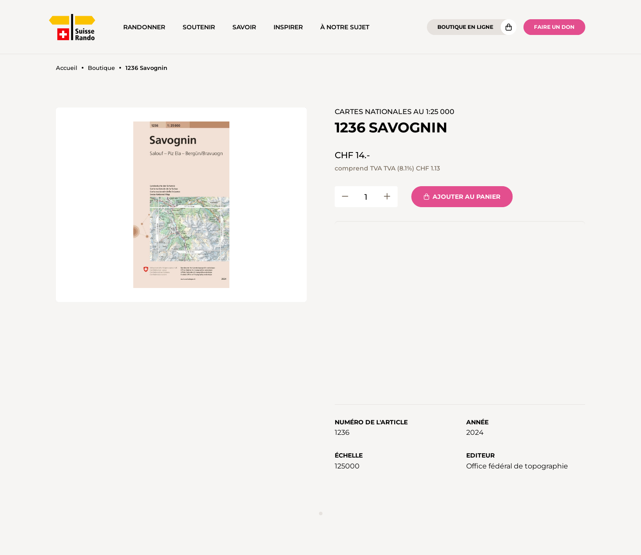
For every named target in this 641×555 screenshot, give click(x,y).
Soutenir (199, 27)
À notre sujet (344, 27)
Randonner (144, 27)
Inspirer (288, 27)
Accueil (66, 68)
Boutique (101, 68)
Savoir (244, 27)
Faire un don (554, 27)
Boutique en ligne (465, 27)
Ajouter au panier (462, 197)
